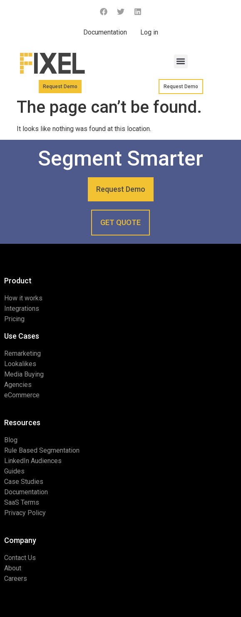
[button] (181, 61)
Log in (149, 32)
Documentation (105, 32)
